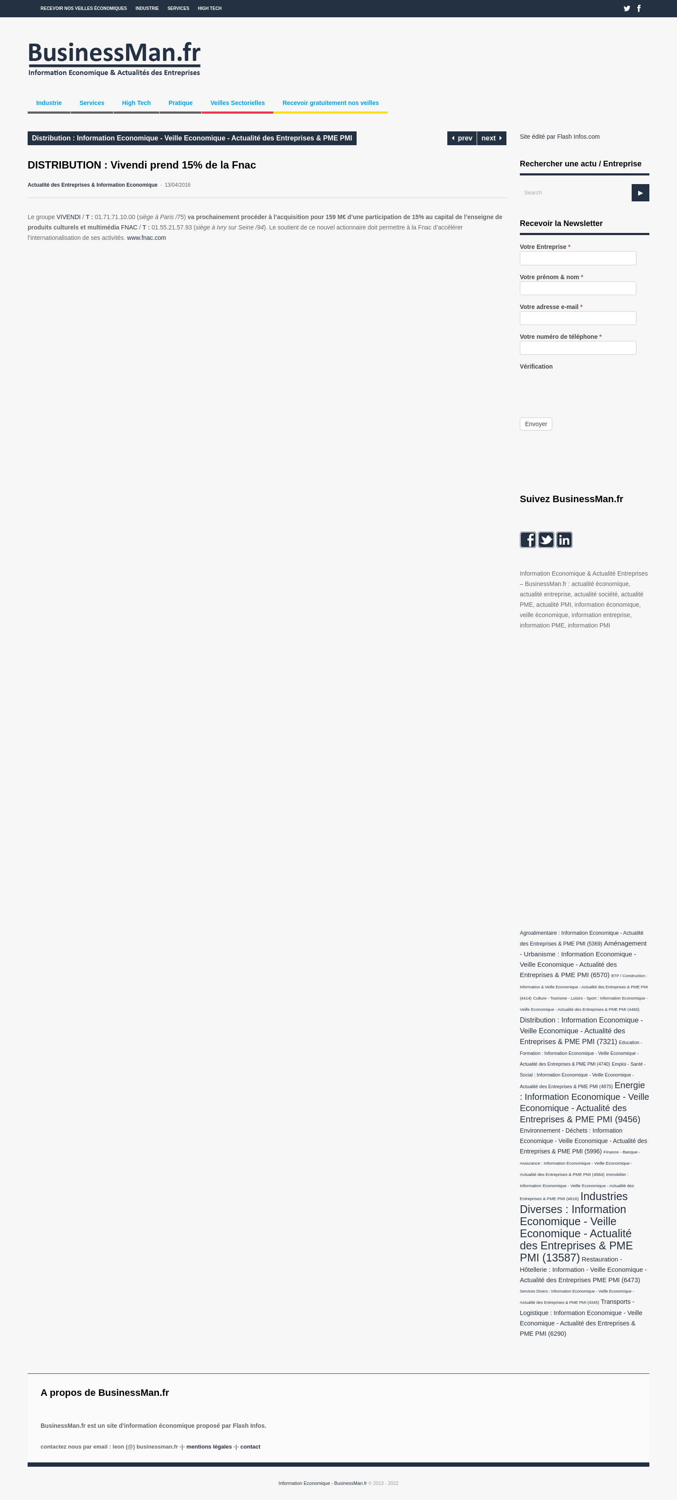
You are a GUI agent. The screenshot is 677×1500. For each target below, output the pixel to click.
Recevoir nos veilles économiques (84, 8)
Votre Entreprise (545, 247)
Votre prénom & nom (551, 277)
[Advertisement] (584, 777)
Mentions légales (209, 1446)
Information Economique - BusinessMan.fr (322, 1483)
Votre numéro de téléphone (561, 337)
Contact (250, 1446)
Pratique (180, 102)
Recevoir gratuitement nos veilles (330, 102)
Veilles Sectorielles (237, 102)
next (491, 138)
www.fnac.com (146, 237)
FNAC (129, 227)
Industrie (147, 8)
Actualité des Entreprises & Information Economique (93, 185)
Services (178, 8)
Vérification (536, 366)
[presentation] (585, 387)
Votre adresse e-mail (551, 307)
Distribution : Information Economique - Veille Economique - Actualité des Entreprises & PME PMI (192, 138)
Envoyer (536, 423)
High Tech (209, 8)
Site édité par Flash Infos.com (560, 136)
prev (462, 138)
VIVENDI (69, 216)
